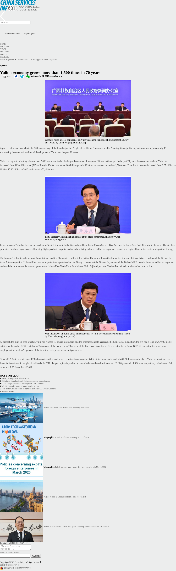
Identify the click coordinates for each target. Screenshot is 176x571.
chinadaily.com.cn (12, 33)
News (3, 49)
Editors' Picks (7, 391)
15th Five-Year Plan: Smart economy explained (69, 407)
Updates (53, 59)
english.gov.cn (30, 33)
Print (8, 76)
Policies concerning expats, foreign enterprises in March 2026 (80, 467)
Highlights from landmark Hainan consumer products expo (26, 381)
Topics (3, 54)
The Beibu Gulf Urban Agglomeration (32, 59)
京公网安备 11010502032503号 (17, 569)
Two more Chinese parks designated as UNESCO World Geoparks (29, 389)
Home (3, 44)
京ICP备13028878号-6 (9, 566)
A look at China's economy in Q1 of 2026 (72, 437)
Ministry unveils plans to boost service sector (20, 386)
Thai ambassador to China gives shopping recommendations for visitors (79, 526)
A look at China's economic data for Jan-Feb (68, 497)
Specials (4, 52)
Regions (4, 57)
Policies (4, 46)
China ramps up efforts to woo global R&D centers (23, 383)
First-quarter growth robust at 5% (15, 378)
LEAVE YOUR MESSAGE (14, 543)
